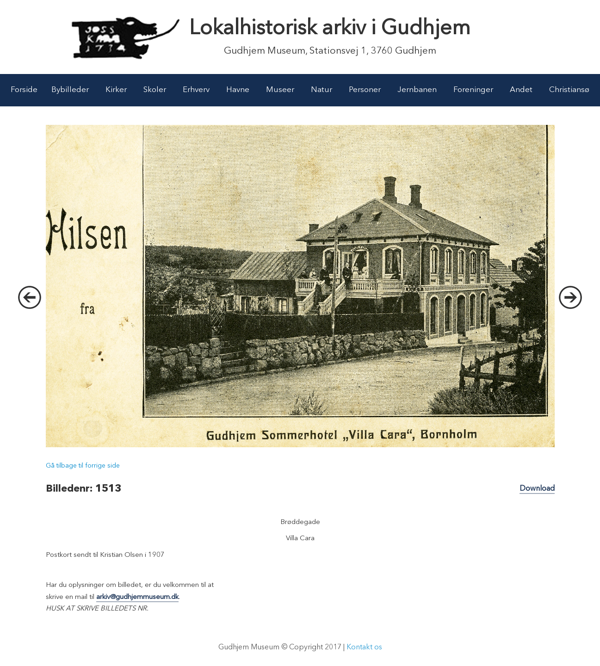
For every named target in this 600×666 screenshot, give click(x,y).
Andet (521, 90)
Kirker (116, 90)
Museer (280, 90)
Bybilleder (70, 90)
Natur (321, 90)
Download (537, 489)
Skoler (154, 90)
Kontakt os (364, 647)
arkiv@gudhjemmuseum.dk (137, 597)
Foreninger (473, 90)
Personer (365, 90)
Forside (24, 90)
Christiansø (569, 90)
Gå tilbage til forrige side (83, 465)
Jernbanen (417, 90)
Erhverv (196, 90)
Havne (237, 90)
